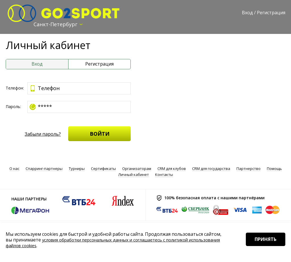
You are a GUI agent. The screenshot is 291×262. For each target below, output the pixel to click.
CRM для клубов (171, 168)
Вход (247, 12)
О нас (14, 168)
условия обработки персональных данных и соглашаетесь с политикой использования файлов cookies (103, 243)
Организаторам (136, 168)
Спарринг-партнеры (44, 168)
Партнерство (248, 168)
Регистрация (271, 12)
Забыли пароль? (43, 134)
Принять (262, 247)
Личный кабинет (133, 174)
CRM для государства (211, 168)
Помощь (274, 168)
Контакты (164, 174)
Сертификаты (103, 168)
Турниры (77, 168)
